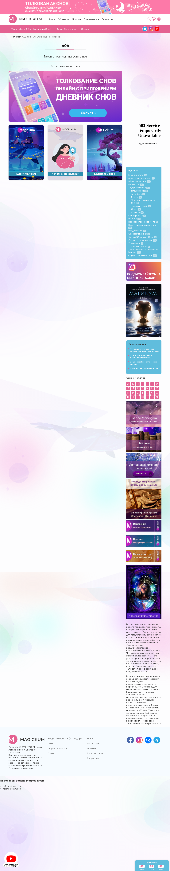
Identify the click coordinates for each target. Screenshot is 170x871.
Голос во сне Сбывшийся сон (144, 368)
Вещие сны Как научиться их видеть (143, 363)
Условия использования (21, 768)
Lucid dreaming (137, 175)
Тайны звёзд (135, 243)
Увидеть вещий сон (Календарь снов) (31, 29)
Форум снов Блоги (66, 29)
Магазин (76, 19)
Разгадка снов (139, 191)
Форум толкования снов (142, 255)
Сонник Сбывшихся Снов (142, 237)
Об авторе (63, 19)
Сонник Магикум (139, 234)
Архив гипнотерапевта (141, 178)
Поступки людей (141, 206)
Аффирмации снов (139, 181)
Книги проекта (137, 215)
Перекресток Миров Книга (143, 222)
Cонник (85, 29)
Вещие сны (108, 19)
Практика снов (91, 19)
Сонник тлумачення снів (142, 240)
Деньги (136, 197)
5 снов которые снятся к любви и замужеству (141, 356)
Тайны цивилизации (139, 246)
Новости (134, 218)
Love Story (138, 194)
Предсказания (137, 230)
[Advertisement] (136, 81)
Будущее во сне (140, 187)
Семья (136, 209)
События (137, 212)
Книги (52, 19)
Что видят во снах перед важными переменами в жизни (144, 350)
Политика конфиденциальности (25, 765)
